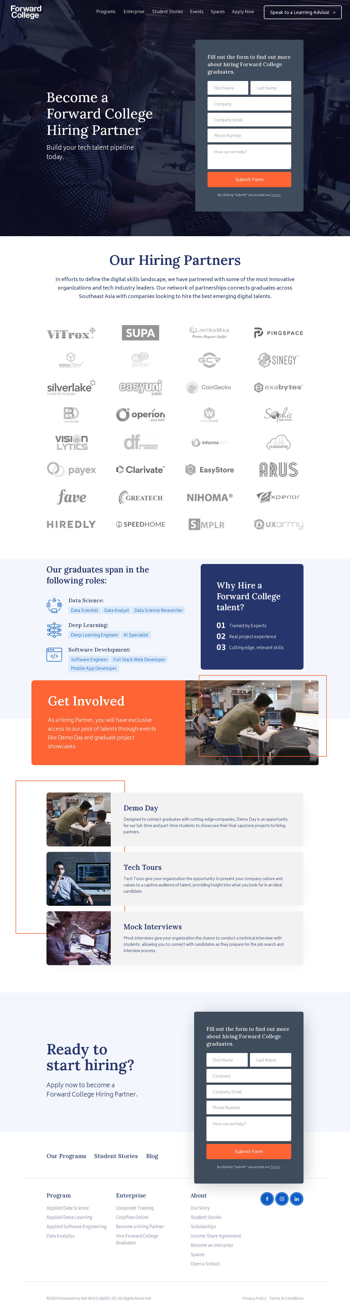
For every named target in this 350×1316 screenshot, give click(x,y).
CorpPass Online (132, 1217)
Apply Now (243, 12)
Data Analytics (60, 1236)
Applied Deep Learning (69, 1217)
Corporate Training (134, 1208)
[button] (105, 15)
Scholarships (203, 1227)
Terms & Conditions (286, 1299)
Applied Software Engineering (76, 1227)
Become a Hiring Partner (140, 1227)
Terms (276, 195)
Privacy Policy (254, 1299)
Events (196, 12)
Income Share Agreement (216, 1236)
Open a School (205, 1264)
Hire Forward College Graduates (137, 1240)
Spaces (218, 12)
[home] (26, 12)
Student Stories (167, 12)
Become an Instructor (212, 1245)
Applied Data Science (67, 1208)
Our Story (200, 1208)
